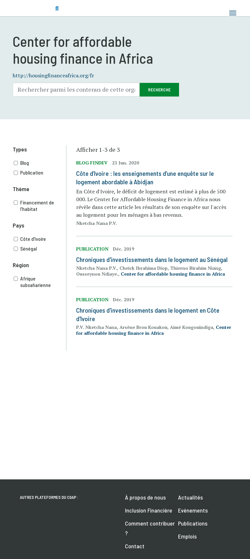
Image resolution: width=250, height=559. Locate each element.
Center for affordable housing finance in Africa (173, 274)
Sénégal (40, 248)
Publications (192, 523)
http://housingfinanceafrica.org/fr (53, 75)
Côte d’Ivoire (40, 239)
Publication (40, 172)
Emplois (187, 536)
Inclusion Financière (148, 510)
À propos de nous (145, 497)
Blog (40, 163)
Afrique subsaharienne (40, 281)
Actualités (190, 497)
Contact (135, 546)
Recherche (159, 89)
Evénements (193, 510)
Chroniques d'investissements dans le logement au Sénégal (152, 259)
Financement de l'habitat (40, 205)
